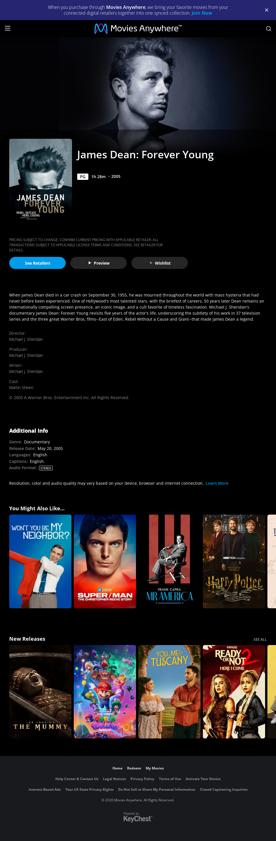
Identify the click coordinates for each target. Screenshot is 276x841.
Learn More (217, 483)
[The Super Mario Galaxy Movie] (105, 692)
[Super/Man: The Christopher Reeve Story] (105, 561)
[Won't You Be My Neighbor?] (40, 561)
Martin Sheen (21, 387)
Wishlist (160, 263)
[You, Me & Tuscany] (169, 692)
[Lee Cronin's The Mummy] (40, 692)
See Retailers (37, 263)
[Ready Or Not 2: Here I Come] (234, 692)
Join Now (202, 13)
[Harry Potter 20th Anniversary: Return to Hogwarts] (234, 561)
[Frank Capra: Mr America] (169, 561)
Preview (99, 263)
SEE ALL (260, 639)
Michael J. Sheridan (26, 339)
